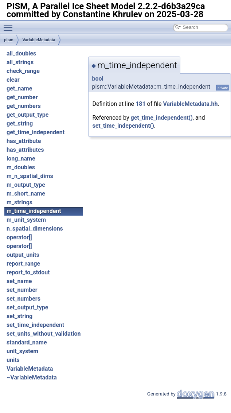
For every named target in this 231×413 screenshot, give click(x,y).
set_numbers (23, 298)
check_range (23, 70)
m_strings (19, 202)
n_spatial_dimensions (35, 228)
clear (13, 79)
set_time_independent (35, 324)
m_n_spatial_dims (30, 176)
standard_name (27, 342)
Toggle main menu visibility (10, 24)
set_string (19, 316)
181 (141, 103)
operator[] (19, 237)
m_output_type (26, 184)
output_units (23, 254)
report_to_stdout (28, 272)
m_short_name (26, 193)
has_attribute (24, 141)
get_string (20, 123)
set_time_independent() (123, 125)
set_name (19, 281)
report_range (23, 263)
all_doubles (21, 53)
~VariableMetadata (32, 377)
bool (97, 78)
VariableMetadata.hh (190, 103)
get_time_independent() (162, 117)
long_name (21, 158)
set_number (22, 289)
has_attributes (25, 149)
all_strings (20, 62)
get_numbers (24, 106)
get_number (22, 97)
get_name (19, 88)
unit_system (22, 351)
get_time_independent (35, 132)
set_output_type (27, 307)
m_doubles (21, 167)
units (13, 359)
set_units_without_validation (44, 333)
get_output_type (27, 114)
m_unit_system (26, 219)
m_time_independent (34, 211)
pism (8, 40)
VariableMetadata (39, 40)
